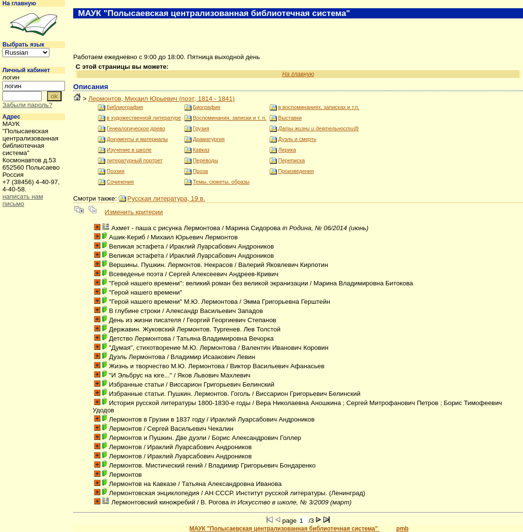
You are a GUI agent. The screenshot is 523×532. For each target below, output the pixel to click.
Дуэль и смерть (297, 139)
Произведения (296, 171)
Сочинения (120, 182)
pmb (402, 528)
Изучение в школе (129, 150)
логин (10, 77)
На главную (19, 3)
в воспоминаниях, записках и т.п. (319, 107)
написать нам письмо (22, 200)
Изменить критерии (134, 212)
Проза (200, 171)
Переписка (291, 160)
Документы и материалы (137, 139)
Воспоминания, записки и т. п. (230, 118)
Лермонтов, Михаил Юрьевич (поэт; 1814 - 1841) (161, 98)
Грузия (201, 128)
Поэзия (116, 171)
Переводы (205, 160)
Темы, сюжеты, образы (221, 182)
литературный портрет (134, 160)
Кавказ (201, 150)
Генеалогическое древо (136, 128)
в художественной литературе (144, 118)
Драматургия (209, 139)
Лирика (287, 150)
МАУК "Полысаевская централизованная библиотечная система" (285, 528)
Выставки (290, 118)
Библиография (125, 107)
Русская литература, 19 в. (166, 198)
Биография (207, 107)
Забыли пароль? (27, 105)
